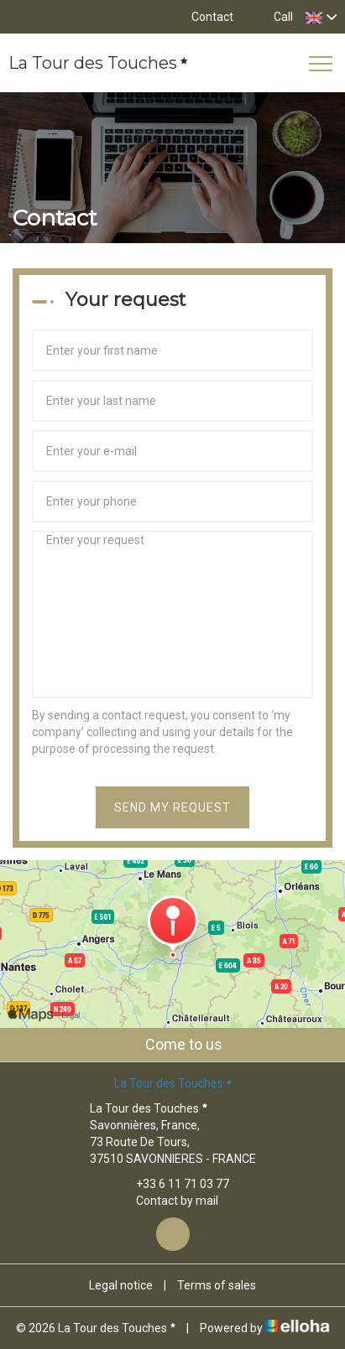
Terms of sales (216, 1285)
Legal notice (121, 1285)
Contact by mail (167, 1200)
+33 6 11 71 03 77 (173, 1183)
